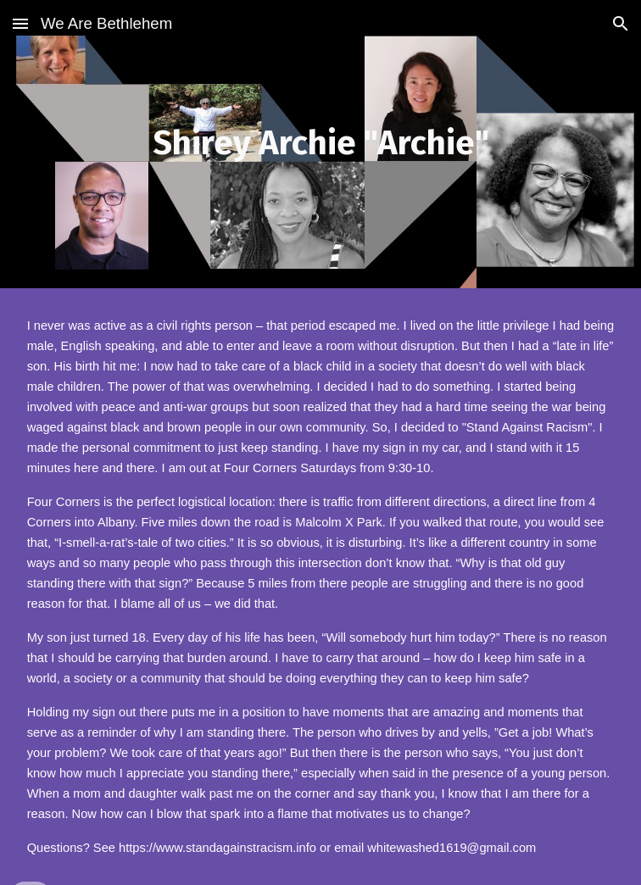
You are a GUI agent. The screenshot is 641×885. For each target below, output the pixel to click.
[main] (320, 144)
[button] (20, 23)
